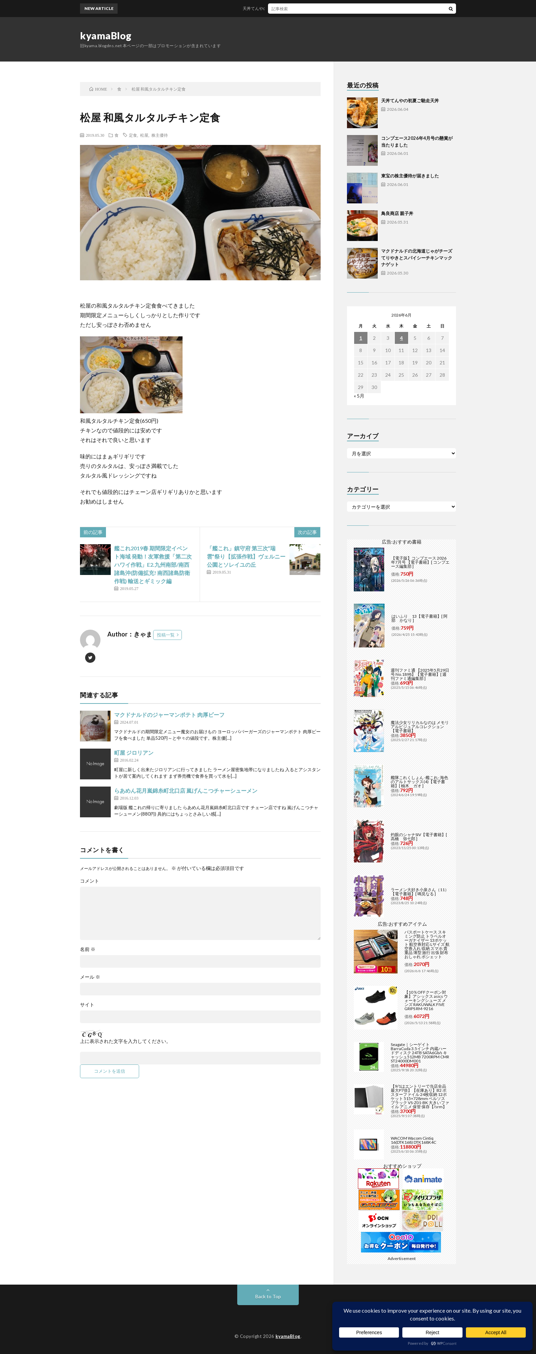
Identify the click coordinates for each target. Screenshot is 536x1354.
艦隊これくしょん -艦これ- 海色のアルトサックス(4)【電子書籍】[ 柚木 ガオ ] (419, 781)
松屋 (144, 135)
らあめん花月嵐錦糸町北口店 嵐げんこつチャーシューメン (185, 790)
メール (90, 977)
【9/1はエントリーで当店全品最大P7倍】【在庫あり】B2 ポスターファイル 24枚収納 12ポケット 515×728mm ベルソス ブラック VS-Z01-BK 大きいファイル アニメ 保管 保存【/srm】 (420, 1096)
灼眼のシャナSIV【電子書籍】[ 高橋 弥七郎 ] (419, 836)
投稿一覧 (166, 635)
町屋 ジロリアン (133, 752)
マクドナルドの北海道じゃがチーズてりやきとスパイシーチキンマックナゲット (416, 257)
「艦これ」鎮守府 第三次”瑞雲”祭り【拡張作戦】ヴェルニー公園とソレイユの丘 (246, 556)
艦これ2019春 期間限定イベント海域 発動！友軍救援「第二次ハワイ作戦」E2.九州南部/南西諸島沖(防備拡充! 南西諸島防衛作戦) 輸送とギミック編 (153, 564)
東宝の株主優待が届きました (410, 175)
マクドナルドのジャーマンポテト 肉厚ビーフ (169, 714)
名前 (87, 949)
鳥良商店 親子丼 (397, 213)
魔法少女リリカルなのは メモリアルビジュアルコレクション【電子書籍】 (420, 726)
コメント (89, 881)
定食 (133, 135)
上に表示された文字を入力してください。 (125, 1041)
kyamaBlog (106, 35)
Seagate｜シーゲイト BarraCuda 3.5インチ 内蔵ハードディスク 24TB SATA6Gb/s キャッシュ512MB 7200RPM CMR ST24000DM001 (420, 1052)
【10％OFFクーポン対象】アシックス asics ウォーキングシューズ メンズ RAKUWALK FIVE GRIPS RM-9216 (426, 1000)
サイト (87, 1004)
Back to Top (268, 1296)
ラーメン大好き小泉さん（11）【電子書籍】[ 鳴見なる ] (420, 891)
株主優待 (159, 135)
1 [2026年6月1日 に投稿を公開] (360, 338)
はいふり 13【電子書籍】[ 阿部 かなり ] (419, 618)
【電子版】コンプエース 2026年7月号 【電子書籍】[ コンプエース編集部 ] (420, 562)
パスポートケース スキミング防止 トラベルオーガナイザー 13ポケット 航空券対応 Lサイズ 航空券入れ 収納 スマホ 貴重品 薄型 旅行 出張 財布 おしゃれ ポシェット (427, 944)
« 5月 (359, 396)
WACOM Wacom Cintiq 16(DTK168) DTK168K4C (413, 1140)
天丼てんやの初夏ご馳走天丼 (275, 8)
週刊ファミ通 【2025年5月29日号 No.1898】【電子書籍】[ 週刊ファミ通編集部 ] (420, 674)
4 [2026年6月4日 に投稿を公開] (401, 338)
